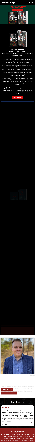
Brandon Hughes (9, 2)
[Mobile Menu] (31, 2)
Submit (30, 431)
